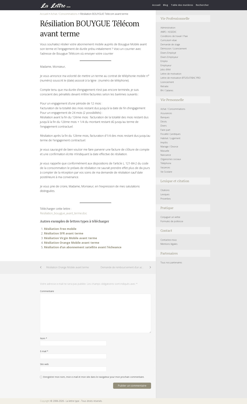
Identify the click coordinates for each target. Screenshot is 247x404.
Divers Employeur (169, 57)
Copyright (45, 400)
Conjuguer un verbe (170, 217)
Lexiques (165, 194)
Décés (164, 121)
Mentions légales (169, 243)
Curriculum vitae (169, 40)
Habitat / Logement (170, 138)
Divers (164, 125)
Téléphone (166, 163)
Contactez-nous (169, 239)
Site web (44, 364)
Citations (165, 190)
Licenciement (167, 82)
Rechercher (202, 4)
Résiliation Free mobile (60, 229)
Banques (165, 117)
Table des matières (182, 4)
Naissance (166, 154)
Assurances (166, 113)
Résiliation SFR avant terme (63, 233)
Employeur (166, 65)
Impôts (164, 142)
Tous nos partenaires (171, 262)
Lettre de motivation (171, 73)
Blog (165, 4)
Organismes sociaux (171, 159)
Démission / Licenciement (174, 48)
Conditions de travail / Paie (174, 36)
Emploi (164, 61)
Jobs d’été (166, 69)
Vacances (165, 167)
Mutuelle (165, 150)
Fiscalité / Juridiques (171, 133)
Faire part (165, 129)
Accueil (156, 4)
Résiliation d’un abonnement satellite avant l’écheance (82, 247)
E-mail (44, 351)
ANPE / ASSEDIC (168, 31)
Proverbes (166, 198)
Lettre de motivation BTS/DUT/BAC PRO (181, 77)
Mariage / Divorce (169, 146)
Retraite (164, 86)
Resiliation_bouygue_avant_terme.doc (63, 213)
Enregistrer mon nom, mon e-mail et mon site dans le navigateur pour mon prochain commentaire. (93, 376)
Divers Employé (168, 52)
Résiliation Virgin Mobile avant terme (70, 238)
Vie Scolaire (166, 171)
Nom (43, 338)
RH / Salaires (167, 90)
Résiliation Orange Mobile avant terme (71, 242)
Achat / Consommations (173, 108)
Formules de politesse (172, 221)
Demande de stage (170, 44)
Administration (168, 27)
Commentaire (47, 291)
